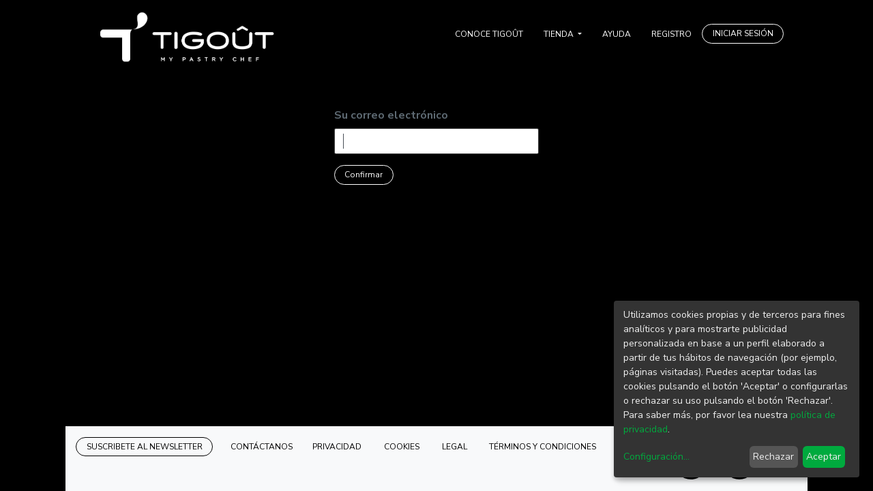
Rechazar (773, 456)
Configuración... (656, 456)
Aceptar (823, 456)
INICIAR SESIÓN (743, 33)
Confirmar (363, 174)
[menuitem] (489, 34)
